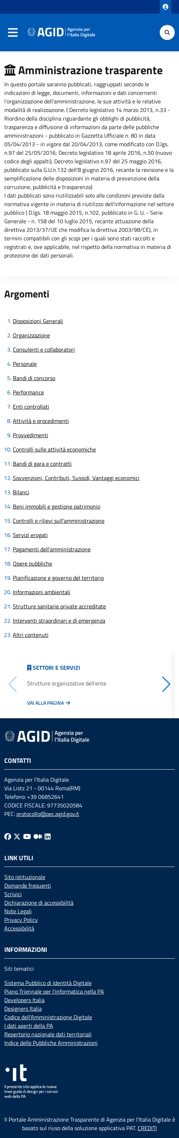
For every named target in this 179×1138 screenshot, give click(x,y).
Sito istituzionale (24, 877)
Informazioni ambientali (41, 592)
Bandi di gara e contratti (42, 463)
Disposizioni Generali (38, 321)
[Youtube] (27, 836)
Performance (28, 392)
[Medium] (38, 836)
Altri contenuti (30, 635)
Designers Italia (23, 1008)
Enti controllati (31, 406)
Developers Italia (24, 1000)
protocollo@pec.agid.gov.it (47, 814)
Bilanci (21, 492)
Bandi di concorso (34, 378)
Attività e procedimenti (41, 421)
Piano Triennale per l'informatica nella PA (54, 991)
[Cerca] (167, 32)
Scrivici (13, 894)
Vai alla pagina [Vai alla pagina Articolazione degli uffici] (45, 703)
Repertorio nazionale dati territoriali (48, 1034)
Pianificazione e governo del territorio (58, 577)
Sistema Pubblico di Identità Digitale (48, 983)
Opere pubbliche (32, 563)
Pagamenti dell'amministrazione (52, 549)
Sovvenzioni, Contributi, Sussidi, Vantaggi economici (76, 478)
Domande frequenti (27, 885)
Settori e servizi (56, 667)
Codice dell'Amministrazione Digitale (48, 1017)
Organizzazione (31, 335)
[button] (166, 684)
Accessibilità (19, 928)
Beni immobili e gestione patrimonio (56, 506)
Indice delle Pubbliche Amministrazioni (51, 1043)
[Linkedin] (48, 836)
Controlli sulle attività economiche (54, 449)
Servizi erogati (30, 535)
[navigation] (13, 32)
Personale (25, 363)
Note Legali (18, 911)
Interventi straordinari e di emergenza (59, 620)
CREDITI (147, 1128)
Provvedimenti (30, 435)
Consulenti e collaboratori (44, 349)
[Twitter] (17, 836)
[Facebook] (7, 836)
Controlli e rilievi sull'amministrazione (58, 520)
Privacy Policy (21, 919)
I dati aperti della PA (28, 1025)
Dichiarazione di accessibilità (38, 902)
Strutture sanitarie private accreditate (59, 606)
